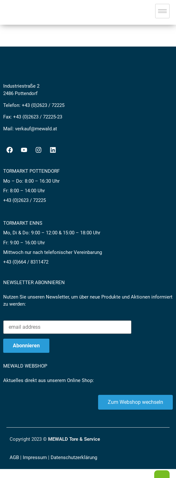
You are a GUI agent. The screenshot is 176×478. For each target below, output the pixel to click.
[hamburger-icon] (162, 11)
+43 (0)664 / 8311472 (25, 262)
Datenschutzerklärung (74, 457)
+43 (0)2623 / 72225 (43, 105)
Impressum (35, 457)
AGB (14, 457)
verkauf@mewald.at (36, 129)
